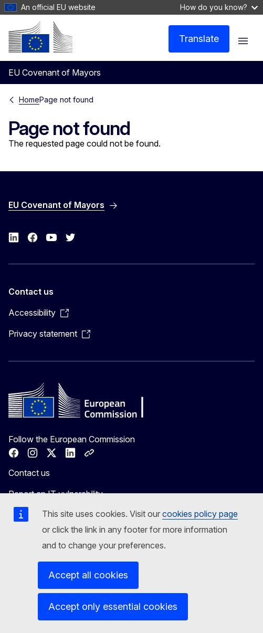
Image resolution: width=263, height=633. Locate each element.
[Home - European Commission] (40, 37)
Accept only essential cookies (112, 606)
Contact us (29, 473)
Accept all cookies (88, 574)
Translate (199, 38)
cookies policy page (200, 514)
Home (29, 99)
